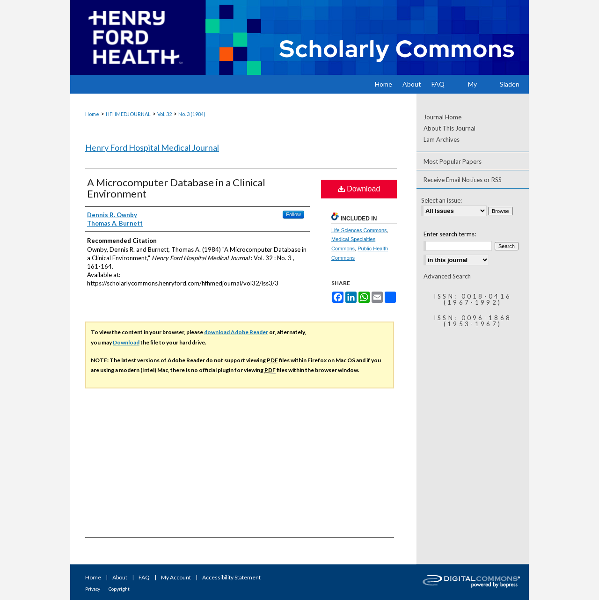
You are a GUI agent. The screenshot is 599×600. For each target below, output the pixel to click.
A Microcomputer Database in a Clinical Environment (176, 188)
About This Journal (449, 128)
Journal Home (442, 117)
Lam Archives (442, 139)
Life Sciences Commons (359, 230)
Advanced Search (447, 276)
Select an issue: (441, 200)
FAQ (144, 577)
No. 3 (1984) (191, 114)
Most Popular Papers (453, 161)
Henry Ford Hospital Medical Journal (152, 147)
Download (359, 189)
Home (92, 114)
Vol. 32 (164, 114)
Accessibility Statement (231, 577)
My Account (176, 577)
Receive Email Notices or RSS (463, 179)
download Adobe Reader (236, 332)
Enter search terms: (450, 234)
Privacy (92, 589)
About (119, 577)
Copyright (119, 589)
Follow (293, 214)
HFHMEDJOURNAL (128, 114)
